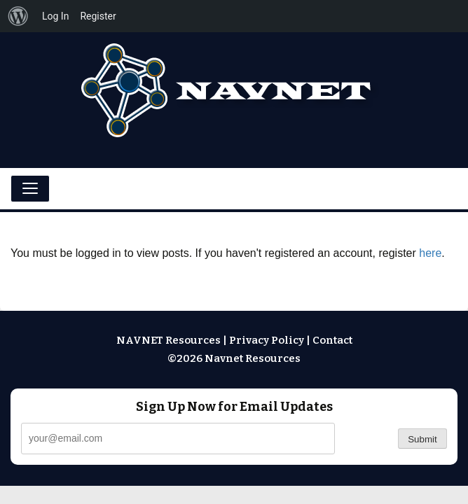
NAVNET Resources (168, 340)
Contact (332, 340)
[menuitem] (18, 16)
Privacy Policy (266, 340)
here (430, 253)
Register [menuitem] (98, 16)
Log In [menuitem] (55, 16)
